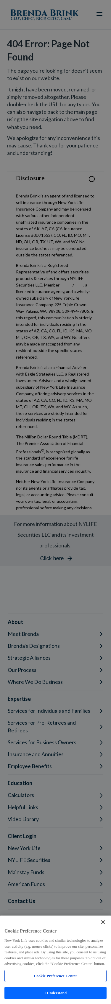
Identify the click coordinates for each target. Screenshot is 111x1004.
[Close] (103, 922)
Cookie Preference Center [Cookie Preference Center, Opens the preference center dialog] (55, 976)
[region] (55, 960)
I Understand (55, 993)
